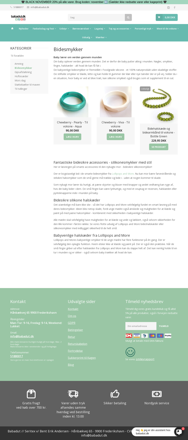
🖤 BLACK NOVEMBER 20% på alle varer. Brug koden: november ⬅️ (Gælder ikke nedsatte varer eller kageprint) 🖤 (94, 2)
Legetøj (99, 28)
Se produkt (159, 146)
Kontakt (73, 309)
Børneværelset (81, 28)
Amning (19, 63)
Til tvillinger (21, 88)
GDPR (71, 323)
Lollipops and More (123, 173)
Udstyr (63, 28)
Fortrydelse (75, 351)
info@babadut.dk (40, 7)
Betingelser (75, 330)
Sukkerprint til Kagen (82, 358)
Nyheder (24, 28)
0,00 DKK (170, 17)
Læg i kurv (72, 136)
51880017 (18, 7)
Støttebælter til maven (27, 84)
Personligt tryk (143, 28)
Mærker (100, 37)
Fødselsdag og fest (43, 28)
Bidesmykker (23, 68)
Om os (72, 316)
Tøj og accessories (119, 28)
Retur (71, 337)
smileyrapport (145, 359)
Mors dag (20, 80)
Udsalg (86, 37)
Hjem (12, 28)
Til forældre (17, 55)
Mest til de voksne (167, 28)
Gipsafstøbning (23, 72)
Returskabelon (77, 344)
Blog (71, 365)
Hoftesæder (21, 76)
